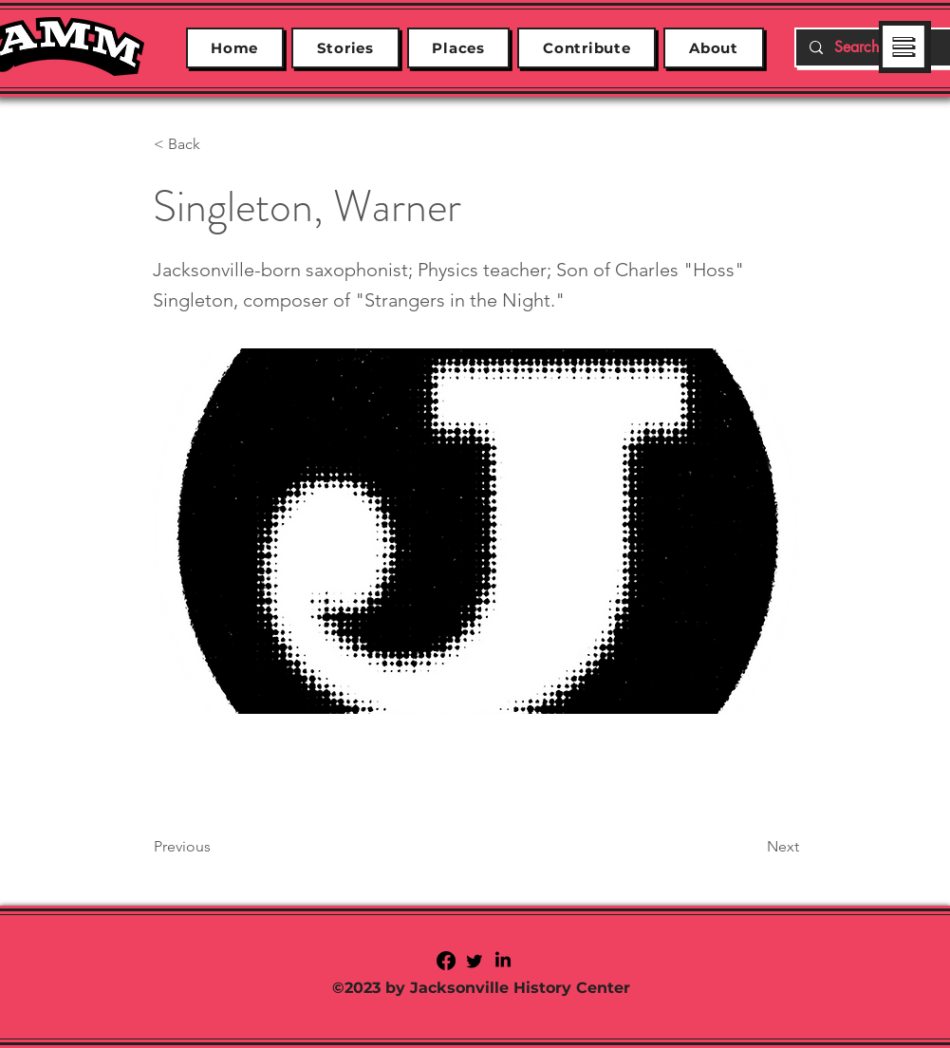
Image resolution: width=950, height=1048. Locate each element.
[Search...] (876, 47)
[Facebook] (446, 960)
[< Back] (216, 144)
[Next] (751, 847)
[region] (905, 46)
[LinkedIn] (503, 960)
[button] (904, 47)
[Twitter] (474, 960)
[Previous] (216, 847)
